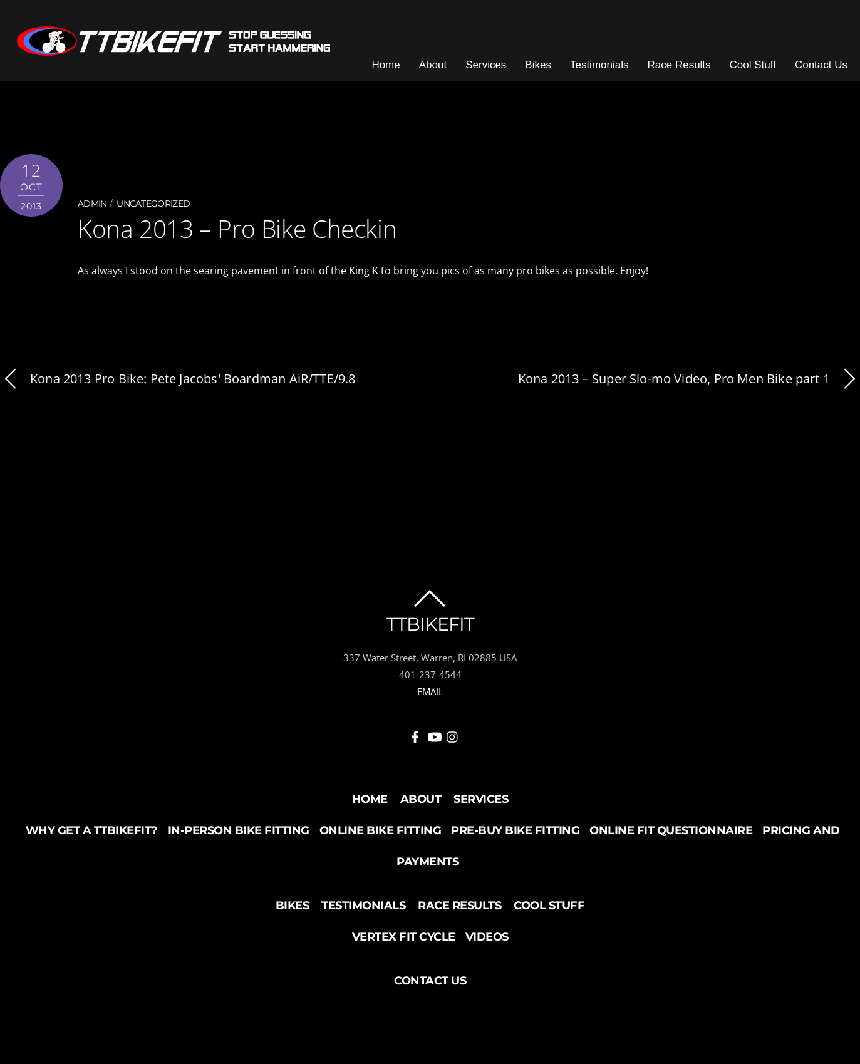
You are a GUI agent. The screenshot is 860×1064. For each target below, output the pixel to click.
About (437, 69)
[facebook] (415, 737)
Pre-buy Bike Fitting (515, 833)
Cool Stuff (757, 69)
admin (92, 208)
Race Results (683, 69)
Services (490, 69)
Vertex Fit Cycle (403, 940)
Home (390, 69)
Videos (487, 940)
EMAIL (430, 695)
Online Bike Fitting (380, 833)
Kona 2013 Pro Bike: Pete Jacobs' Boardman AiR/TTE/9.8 (178, 382)
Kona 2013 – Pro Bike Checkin (233, 232)
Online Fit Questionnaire (670, 833)
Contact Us (825, 69)
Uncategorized (153, 208)
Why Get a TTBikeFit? (92, 833)
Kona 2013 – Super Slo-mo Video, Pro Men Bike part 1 (689, 382)
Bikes (542, 69)
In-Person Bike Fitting (238, 833)
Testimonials (603, 69)
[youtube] (434, 737)
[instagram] (453, 737)
